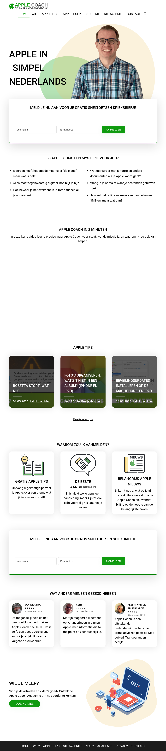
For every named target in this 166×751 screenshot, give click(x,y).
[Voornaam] (36, 129)
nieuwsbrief (113, 14)
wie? (35, 14)
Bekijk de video (40, 401)
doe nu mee (25, 703)
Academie (104, 746)
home (23, 14)
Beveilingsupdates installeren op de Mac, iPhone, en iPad (134, 386)
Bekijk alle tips (83, 419)
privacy (122, 746)
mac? (90, 746)
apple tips (50, 14)
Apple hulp (72, 14)
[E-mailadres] (79, 129)
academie (93, 14)
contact (134, 14)
